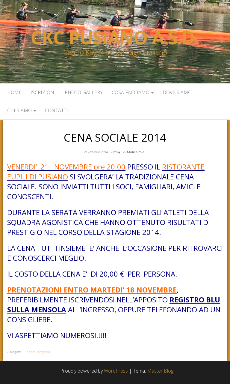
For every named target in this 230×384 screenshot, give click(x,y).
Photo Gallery (84, 92)
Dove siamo (177, 92)
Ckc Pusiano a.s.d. (115, 37)
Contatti (56, 110)
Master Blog (160, 371)
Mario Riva (135, 152)
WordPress (116, 371)
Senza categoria (38, 352)
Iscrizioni (43, 92)
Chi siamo (21, 110)
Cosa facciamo (133, 92)
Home (14, 92)
